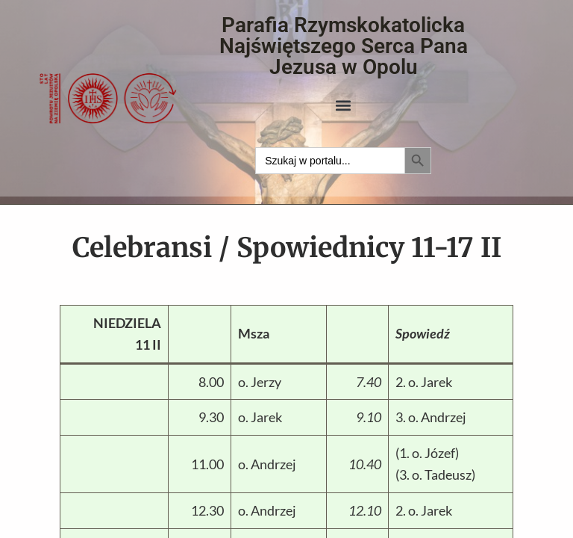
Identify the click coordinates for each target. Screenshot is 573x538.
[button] (343, 105)
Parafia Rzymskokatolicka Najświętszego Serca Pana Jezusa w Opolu (343, 46)
